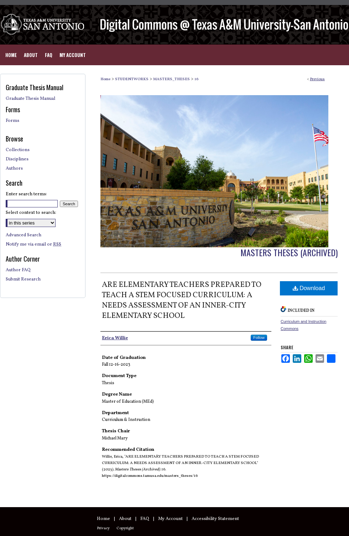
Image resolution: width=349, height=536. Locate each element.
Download (309, 288)
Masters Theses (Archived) (289, 252)
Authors (14, 168)
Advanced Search (23, 235)
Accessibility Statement (215, 519)
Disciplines (17, 159)
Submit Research (23, 279)
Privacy (103, 528)
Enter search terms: (26, 194)
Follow (259, 337)
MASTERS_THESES (171, 79)
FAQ (144, 519)
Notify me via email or (33, 244)
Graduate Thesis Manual (30, 99)
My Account (170, 519)
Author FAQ (18, 270)
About (125, 519)
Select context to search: (31, 213)
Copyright (125, 528)
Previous (317, 79)
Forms (12, 121)
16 (196, 79)
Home (105, 79)
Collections (18, 150)
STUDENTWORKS (132, 79)
